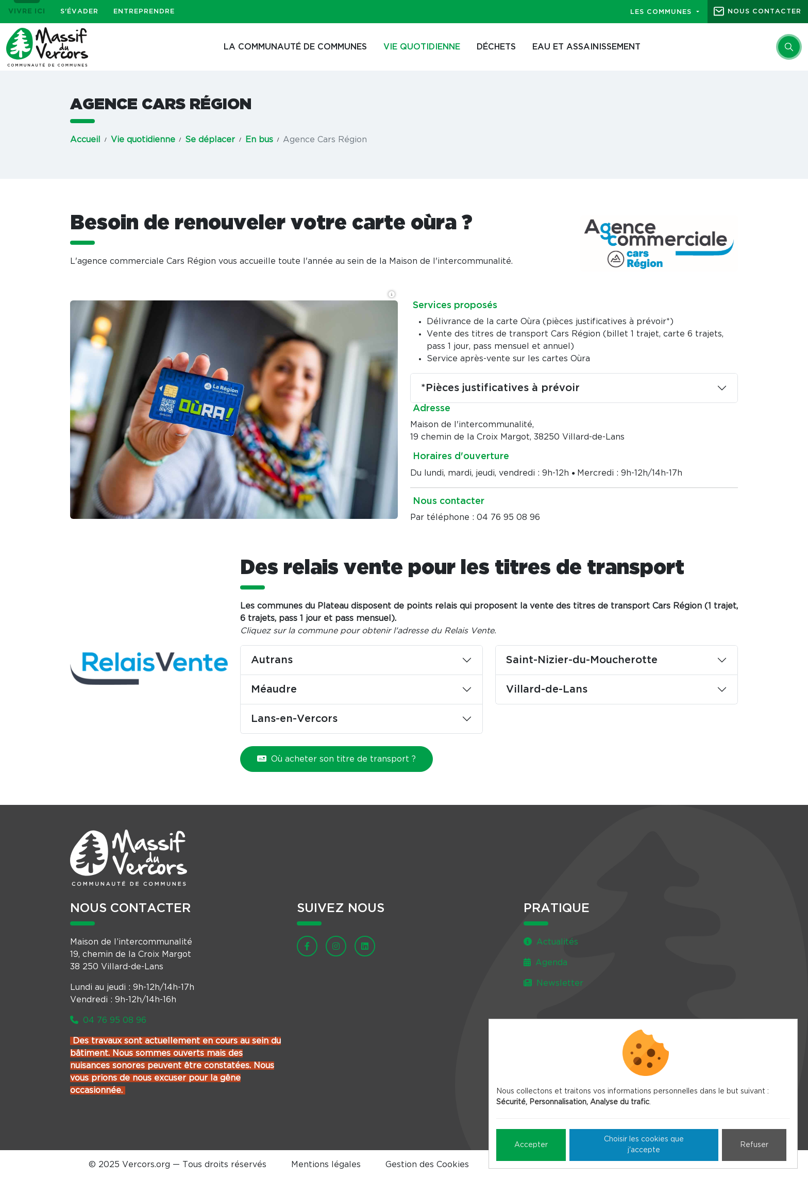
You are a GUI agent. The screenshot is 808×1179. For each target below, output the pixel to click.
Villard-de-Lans (546, 689)
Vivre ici (26, 11)
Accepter (531, 1145)
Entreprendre (144, 11)
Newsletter (553, 983)
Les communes (662, 12)
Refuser (754, 1145)
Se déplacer (210, 140)
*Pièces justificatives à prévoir (500, 388)
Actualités (551, 942)
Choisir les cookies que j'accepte (644, 1145)
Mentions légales (326, 1164)
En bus (259, 140)
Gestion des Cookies (427, 1164)
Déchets (496, 47)
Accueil (85, 140)
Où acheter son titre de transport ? (336, 758)
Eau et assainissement (586, 47)
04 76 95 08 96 (108, 1020)
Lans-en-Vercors (294, 719)
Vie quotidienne (421, 47)
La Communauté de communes (295, 47)
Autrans (272, 660)
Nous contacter (764, 11)
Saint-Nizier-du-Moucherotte (582, 660)
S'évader (79, 11)
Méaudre (274, 689)
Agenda (545, 962)
